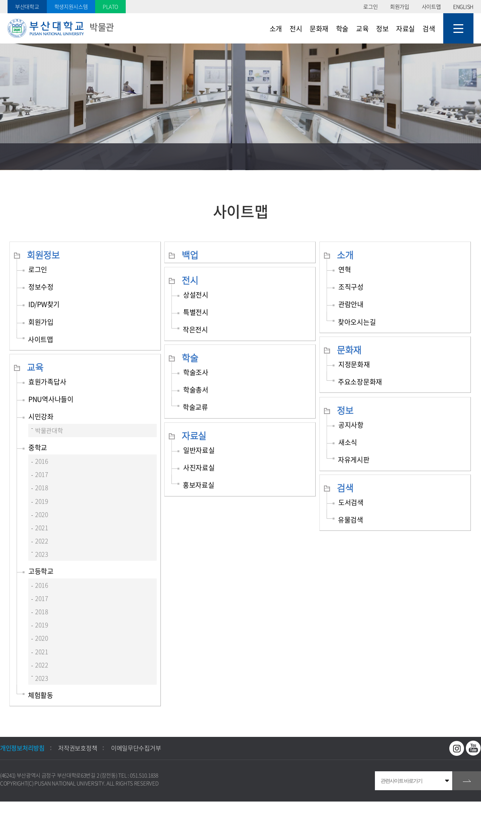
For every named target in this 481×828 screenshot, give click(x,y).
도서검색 (351, 502)
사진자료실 (199, 467)
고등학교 (41, 571)
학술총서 (195, 390)
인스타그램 (456, 748)
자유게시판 (354, 459)
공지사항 (351, 425)
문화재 (349, 350)
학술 (190, 357)
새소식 (347, 442)
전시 (190, 280)
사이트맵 (431, 6)
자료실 (194, 435)
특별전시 (195, 312)
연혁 (344, 269)
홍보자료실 (198, 485)
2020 (41, 514)
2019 (41, 500)
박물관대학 (49, 430)
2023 (41, 553)
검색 (345, 488)
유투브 (473, 748)
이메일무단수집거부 (136, 747)
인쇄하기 (468, 156)
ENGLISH (463, 6)
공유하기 (441, 156)
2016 (41, 460)
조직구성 (351, 287)
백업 (190, 255)
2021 (41, 527)
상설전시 (195, 295)
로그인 (370, 6)
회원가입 (399, 6)
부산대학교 (27, 6)
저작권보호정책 (77, 747)
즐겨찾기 (415, 156)
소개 (345, 255)
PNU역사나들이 (51, 399)
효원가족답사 (47, 382)
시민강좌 (41, 416)
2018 (41, 487)
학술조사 (195, 372)
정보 (345, 410)
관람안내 (351, 304)
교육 (35, 367)
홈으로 (13, 156)
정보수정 (41, 287)
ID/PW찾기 (44, 304)
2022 (41, 540)
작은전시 (195, 329)
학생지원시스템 (71, 6)
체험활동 (40, 695)
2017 (41, 474)
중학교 (37, 447)
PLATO (110, 6)
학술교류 (195, 407)
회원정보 (43, 255)
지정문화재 (354, 364)
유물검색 (350, 520)
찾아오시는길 (357, 322)
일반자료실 (199, 450)
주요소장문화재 (360, 382)
